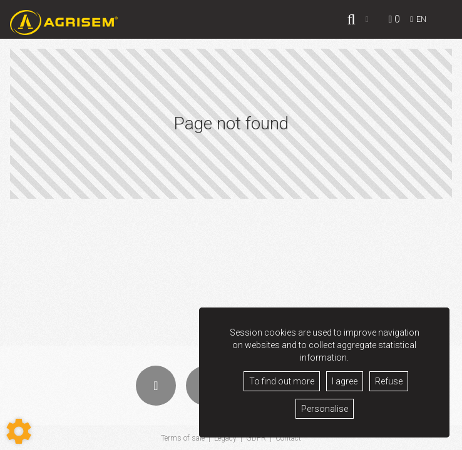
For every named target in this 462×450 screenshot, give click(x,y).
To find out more (281, 381)
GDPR (256, 438)
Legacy (225, 438)
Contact (288, 438)
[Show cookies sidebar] (18, 431)
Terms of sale (183, 438)
